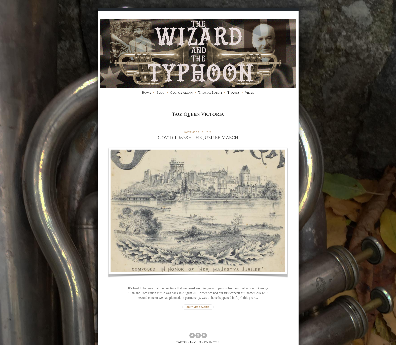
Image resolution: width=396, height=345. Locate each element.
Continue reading (198, 307)
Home (146, 93)
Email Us (195, 342)
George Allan (181, 93)
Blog (161, 93)
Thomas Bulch (210, 93)
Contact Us (212, 342)
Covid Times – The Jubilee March (198, 137)
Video (249, 93)
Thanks (233, 93)
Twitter (181, 342)
